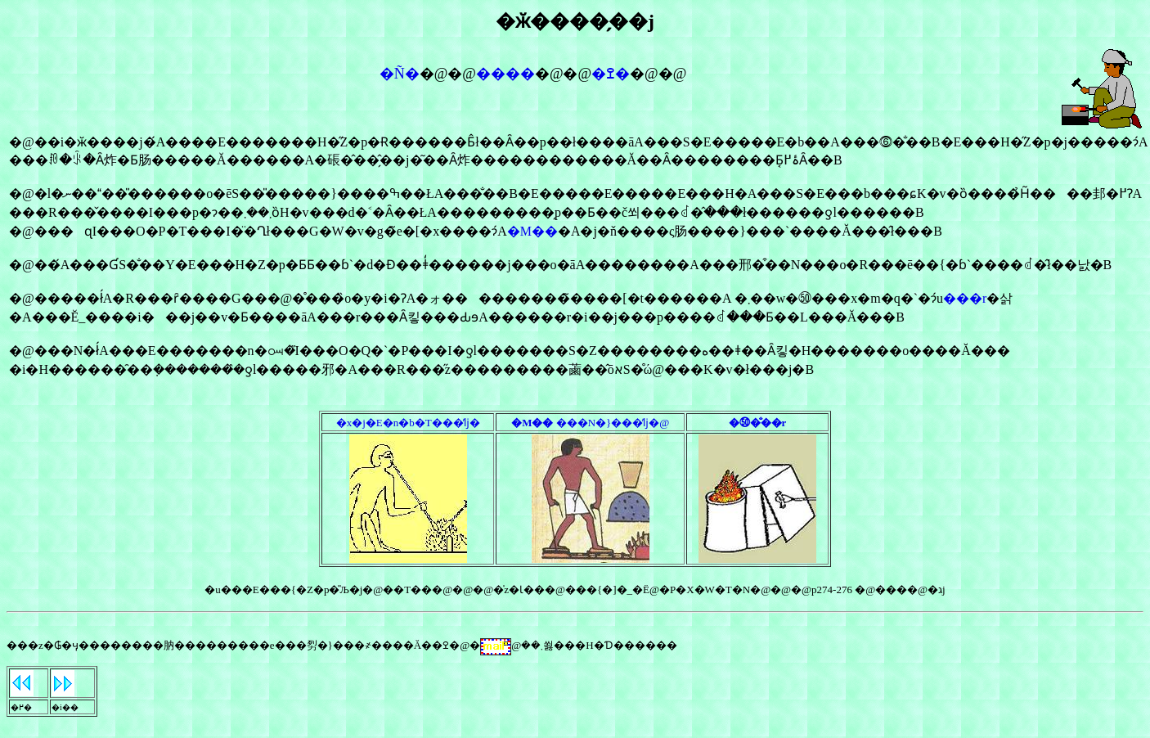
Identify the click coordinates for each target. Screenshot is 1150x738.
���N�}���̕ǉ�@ (590, 422)
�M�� (532, 231)
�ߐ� (610, 73)
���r (964, 298)
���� (505, 73)
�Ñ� (400, 73)
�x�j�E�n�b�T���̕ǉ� (408, 422)
